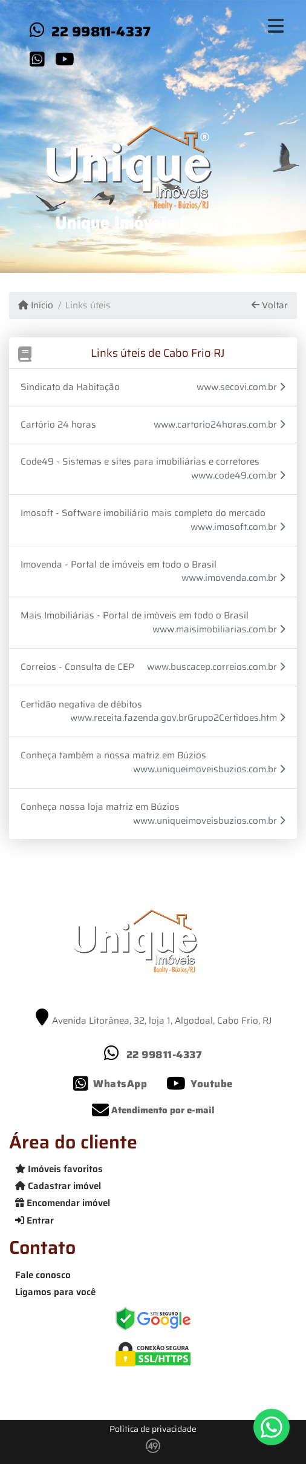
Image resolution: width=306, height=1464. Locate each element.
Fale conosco (43, 1275)
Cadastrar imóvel (58, 1186)
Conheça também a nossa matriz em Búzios (113, 755)
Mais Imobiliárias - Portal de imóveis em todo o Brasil (135, 615)
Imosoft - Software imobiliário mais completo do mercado (143, 513)
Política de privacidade (153, 1429)
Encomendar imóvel (62, 1203)
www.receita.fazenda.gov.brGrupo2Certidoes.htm (177, 718)
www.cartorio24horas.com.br (219, 425)
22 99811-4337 (101, 31)
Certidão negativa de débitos (81, 704)
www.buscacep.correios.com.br (216, 667)
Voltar (270, 306)
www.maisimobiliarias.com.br (218, 630)
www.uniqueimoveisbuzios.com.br (209, 770)
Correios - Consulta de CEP (77, 667)
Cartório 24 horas (58, 424)
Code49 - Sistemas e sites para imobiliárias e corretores (140, 461)
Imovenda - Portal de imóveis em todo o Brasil (118, 564)
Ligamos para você (55, 1292)
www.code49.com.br (238, 476)
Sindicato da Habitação (70, 387)
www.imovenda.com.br (233, 578)
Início (35, 306)
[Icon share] (37, 58)
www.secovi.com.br (241, 387)
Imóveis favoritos (59, 1169)
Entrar (34, 1220)
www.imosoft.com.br (237, 527)
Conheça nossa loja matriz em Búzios (100, 807)
